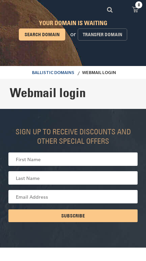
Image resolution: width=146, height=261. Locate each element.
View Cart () (135, 9)
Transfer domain (102, 34)
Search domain (42, 34)
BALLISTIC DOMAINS (53, 73)
